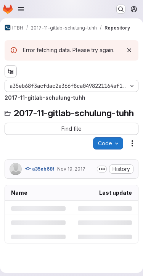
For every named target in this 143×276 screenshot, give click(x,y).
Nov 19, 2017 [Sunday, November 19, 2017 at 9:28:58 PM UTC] (71, 169)
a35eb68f (39, 169)
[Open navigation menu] (21, 9)
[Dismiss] (129, 50)
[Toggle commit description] (102, 169)
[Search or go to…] (120, 9)
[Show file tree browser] (11, 71)
